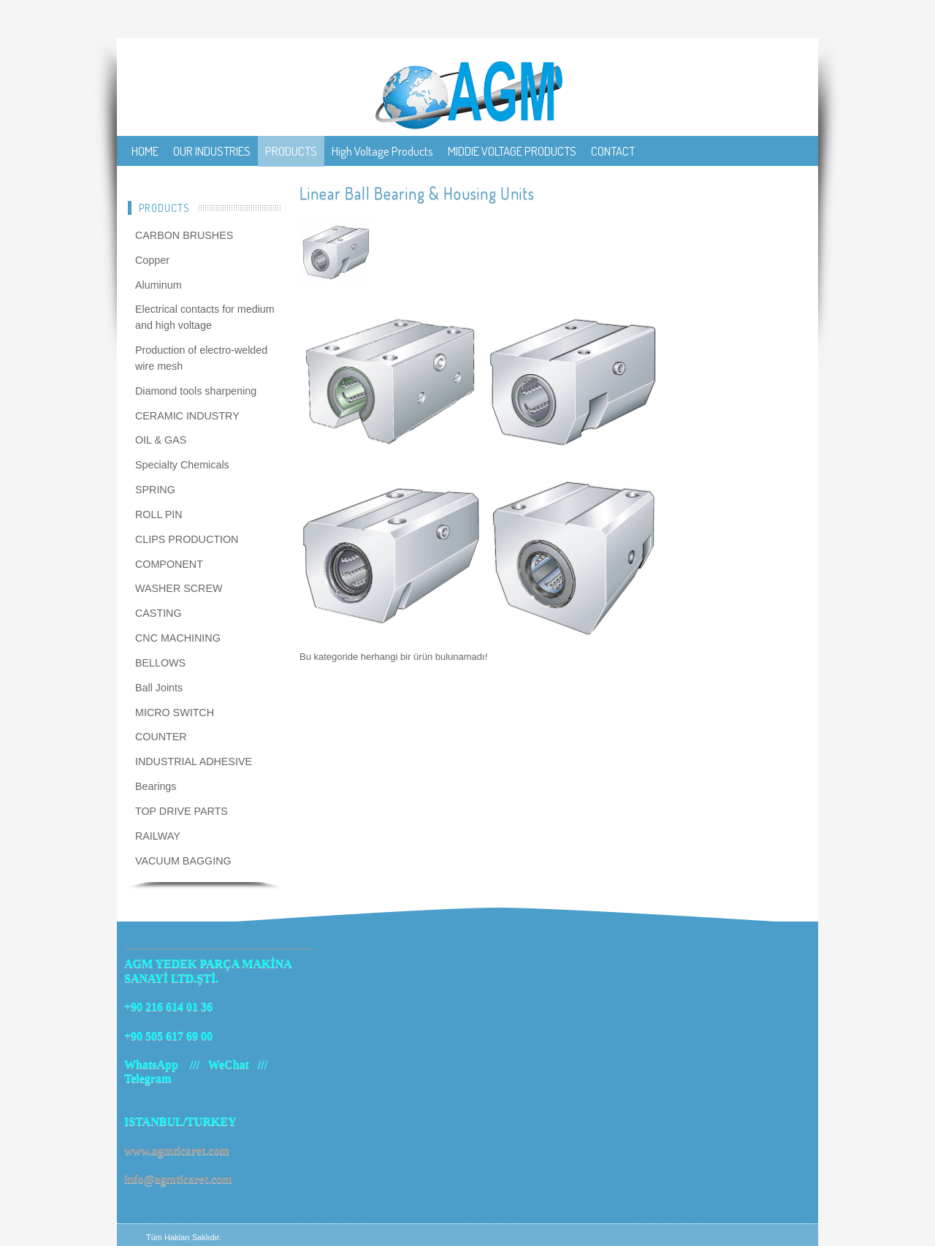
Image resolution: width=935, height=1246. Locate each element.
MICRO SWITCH (174, 712)
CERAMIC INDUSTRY (187, 416)
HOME (145, 151)
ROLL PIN (159, 514)
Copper (152, 260)
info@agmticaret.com (178, 1179)
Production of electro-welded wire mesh (201, 358)
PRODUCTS (291, 151)
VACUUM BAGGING (183, 861)
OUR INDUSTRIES (212, 151)
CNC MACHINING (178, 638)
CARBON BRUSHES (184, 235)
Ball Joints (159, 688)
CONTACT (613, 151)
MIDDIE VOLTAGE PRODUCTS (512, 151)
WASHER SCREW (178, 588)
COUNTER (161, 736)
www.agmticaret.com (176, 1150)
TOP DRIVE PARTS (181, 811)
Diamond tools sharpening (195, 391)
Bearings (155, 786)
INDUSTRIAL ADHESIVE (193, 761)
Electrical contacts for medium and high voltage (205, 317)
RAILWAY (157, 836)
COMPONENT (169, 564)
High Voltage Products (382, 151)
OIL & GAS (160, 440)
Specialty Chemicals (182, 465)
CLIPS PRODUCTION (186, 539)
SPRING (155, 489)
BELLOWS (160, 663)
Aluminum (158, 285)
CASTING (158, 613)
